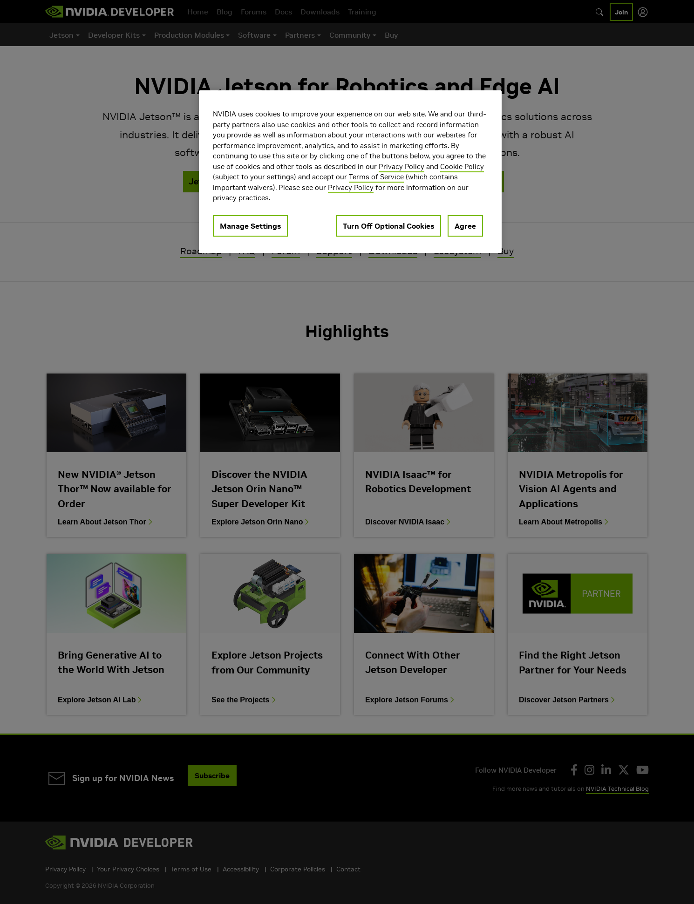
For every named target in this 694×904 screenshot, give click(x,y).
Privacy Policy (401, 166)
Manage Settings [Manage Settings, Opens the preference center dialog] (250, 226)
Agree (465, 226)
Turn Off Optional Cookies (388, 226)
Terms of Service (376, 176)
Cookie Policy (462, 166)
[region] (350, 171)
